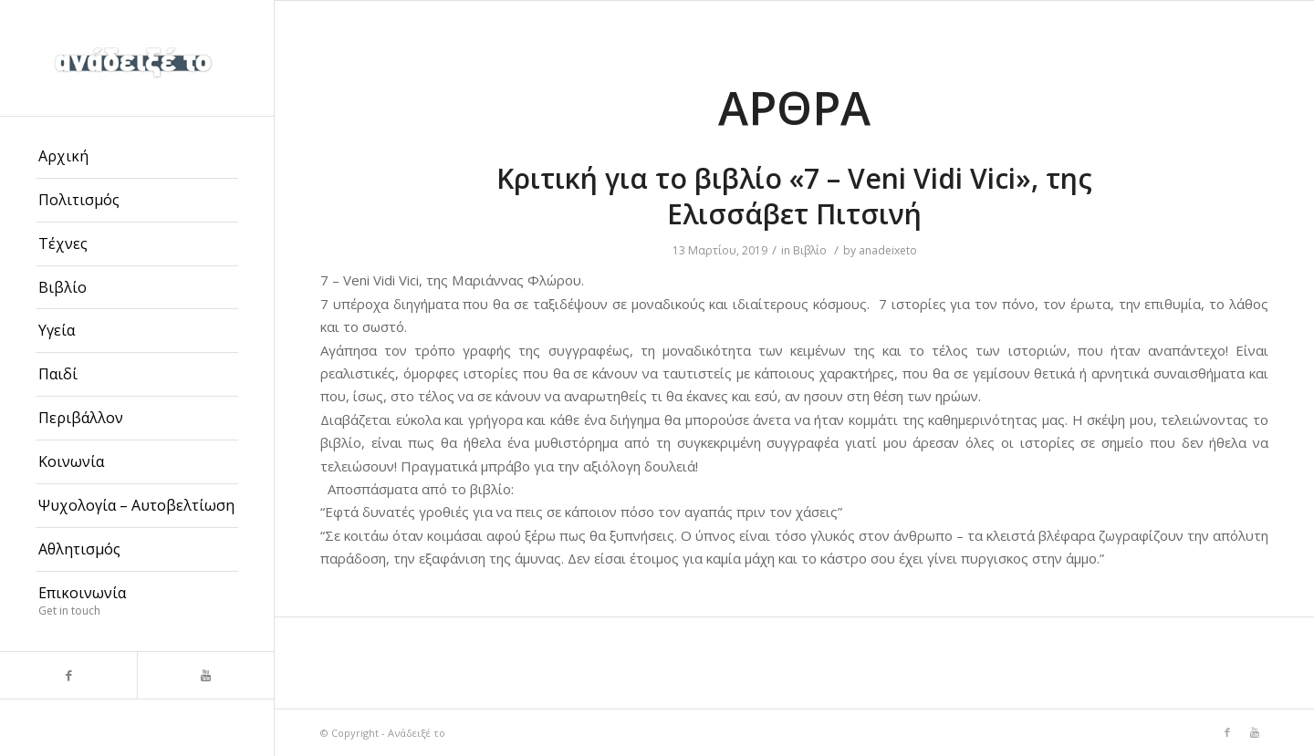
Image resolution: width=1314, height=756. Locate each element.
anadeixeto (888, 250)
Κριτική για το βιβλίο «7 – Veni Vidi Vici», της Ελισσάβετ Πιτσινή (794, 196)
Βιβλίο (810, 250)
